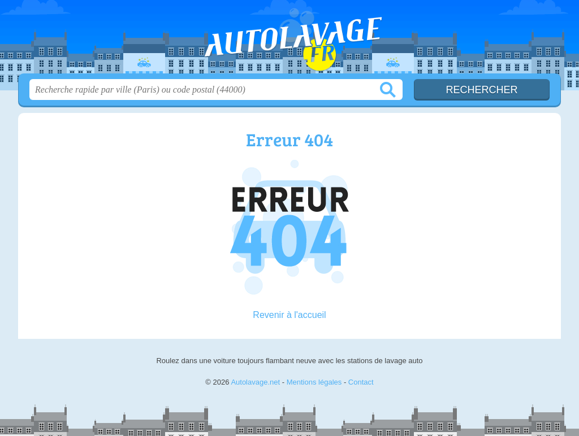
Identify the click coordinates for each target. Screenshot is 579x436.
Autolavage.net (289, 40)
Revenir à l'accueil (289, 315)
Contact (361, 382)
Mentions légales (314, 382)
